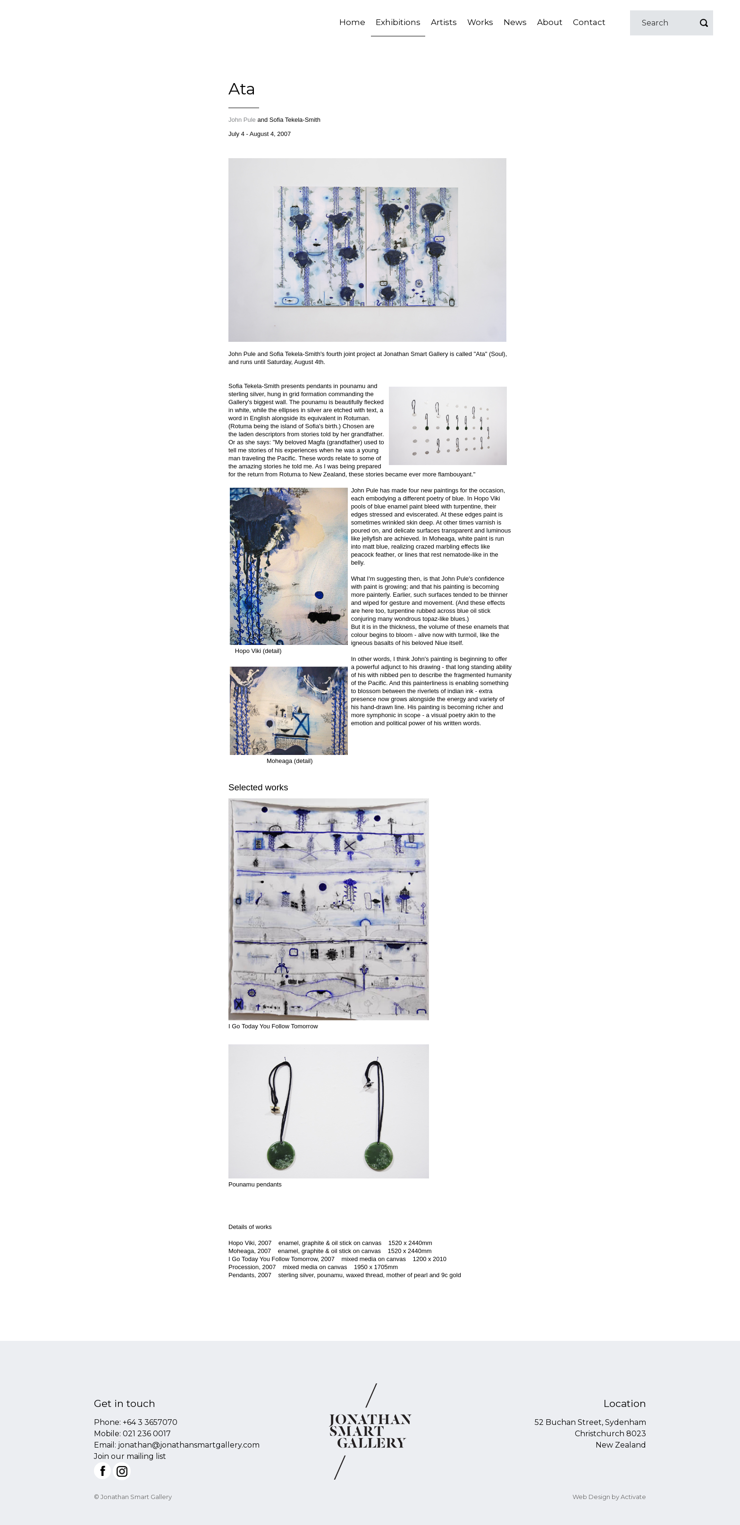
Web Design (591, 1496)
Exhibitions (398, 22)
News (515, 22)
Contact (589, 22)
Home (352, 22)
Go (703, 22)
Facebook (102, 1470)
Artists (444, 22)
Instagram (122, 1471)
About (550, 22)
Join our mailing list (130, 1456)
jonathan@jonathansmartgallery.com (189, 1444)
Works (480, 22)
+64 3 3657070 (150, 1422)
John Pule (242, 119)
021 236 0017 (147, 1433)
